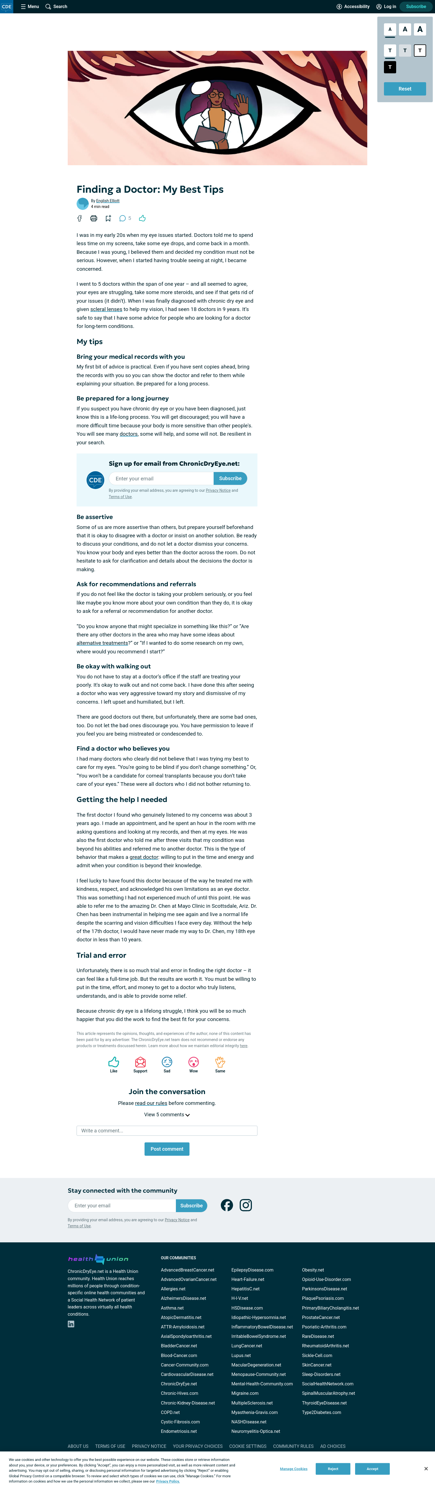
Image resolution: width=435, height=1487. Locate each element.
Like (111, 1064)
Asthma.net (172, 1308)
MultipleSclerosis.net (252, 1403)
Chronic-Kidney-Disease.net (188, 1403)
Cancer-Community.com (185, 1365)
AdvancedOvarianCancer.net (189, 1279)
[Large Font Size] (405, 29)
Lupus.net (241, 1355)
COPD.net (170, 1412)
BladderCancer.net (179, 1345)
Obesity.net (313, 1270)
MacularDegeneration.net (256, 1365)
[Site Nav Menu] (30, 6)
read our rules (151, 1103)
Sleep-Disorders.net (321, 1374)
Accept (372, 1469)
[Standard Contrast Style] (390, 50)
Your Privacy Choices (197, 1446)
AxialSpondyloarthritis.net (186, 1336)
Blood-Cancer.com (179, 1355)
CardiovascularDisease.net (187, 1374)
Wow (191, 1064)
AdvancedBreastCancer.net (187, 1270)
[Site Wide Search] (56, 6)
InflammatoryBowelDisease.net (262, 1327)
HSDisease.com (247, 1308)
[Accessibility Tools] (353, 6)
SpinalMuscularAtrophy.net (328, 1393)
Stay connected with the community (122, 1190)
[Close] (426, 1469)
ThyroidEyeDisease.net (324, 1403)
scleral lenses (106, 309)
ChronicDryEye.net (179, 1383)
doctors (129, 434)
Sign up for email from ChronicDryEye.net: (174, 463)
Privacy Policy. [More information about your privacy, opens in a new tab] (168, 1481)
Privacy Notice (218, 490)
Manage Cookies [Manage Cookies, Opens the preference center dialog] (293, 1469)
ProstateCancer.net (321, 1317)
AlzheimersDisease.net (183, 1298)
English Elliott (108, 201)
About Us (78, 1446)
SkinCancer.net (317, 1365)
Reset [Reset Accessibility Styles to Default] (405, 89)
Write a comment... (102, 1131)
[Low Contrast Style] (405, 50)
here (243, 1046)
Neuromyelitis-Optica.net (255, 1431)
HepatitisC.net (245, 1289)
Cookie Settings (248, 1446)
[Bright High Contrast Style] (420, 50)
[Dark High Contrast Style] (390, 67)
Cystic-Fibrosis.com (180, 1422)
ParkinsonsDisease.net (324, 1289)
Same (217, 1064)
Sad (164, 1064)
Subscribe (416, 6)
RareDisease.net (318, 1336)
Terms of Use (120, 497)
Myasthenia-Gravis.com (254, 1412)
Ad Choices (333, 1446)
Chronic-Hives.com (179, 1393)
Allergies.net (173, 1289)
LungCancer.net (246, 1345)
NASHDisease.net (248, 1422)
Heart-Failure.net (247, 1279)
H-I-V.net (239, 1298)
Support (138, 1064)
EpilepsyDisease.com (252, 1270)
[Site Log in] (386, 6)
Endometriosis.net (179, 1431)
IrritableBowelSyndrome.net (258, 1336)
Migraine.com (245, 1393)
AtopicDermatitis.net (181, 1317)
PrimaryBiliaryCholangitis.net (330, 1308)
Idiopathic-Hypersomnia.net (258, 1317)
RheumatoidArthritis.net (325, 1345)
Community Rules (293, 1446)
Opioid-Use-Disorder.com (326, 1279)
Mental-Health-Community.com (262, 1383)
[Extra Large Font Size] (420, 29)
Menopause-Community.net (258, 1374)
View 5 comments (167, 1114)
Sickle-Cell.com (317, 1355)
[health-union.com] (98, 1258)
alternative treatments (102, 643)
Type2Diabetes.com (321, 1412)
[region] (217, 1469)
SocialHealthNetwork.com (328, 1383)
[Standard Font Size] (390, 29)
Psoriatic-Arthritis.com (324, 1327)
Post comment (167, 1149)
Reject (333, 1469)
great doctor (144, 857)
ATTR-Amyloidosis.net (182, 1327)
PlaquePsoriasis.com (323, 1298)
